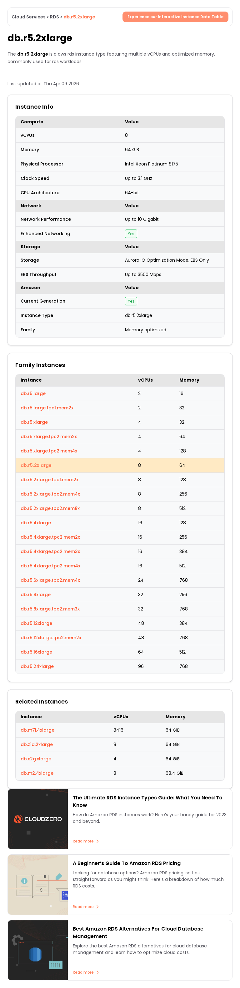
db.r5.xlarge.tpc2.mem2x (49, 436)
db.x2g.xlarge (36, 759)
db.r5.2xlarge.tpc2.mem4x (50, 494)
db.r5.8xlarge (36, 594)
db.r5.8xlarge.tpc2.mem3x (50, 609)
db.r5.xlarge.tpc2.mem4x (49, 451)
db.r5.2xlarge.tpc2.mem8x (50, 508)
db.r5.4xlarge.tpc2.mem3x (50, 551)
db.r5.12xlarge (36, 623)
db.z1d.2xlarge (37, 744)
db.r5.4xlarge (36, 523)
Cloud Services (29, 17)
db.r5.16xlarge (36, 652)
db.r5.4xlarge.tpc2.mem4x (50, 566)
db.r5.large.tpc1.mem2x (47, 408)
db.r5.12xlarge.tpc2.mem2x (51, 638)
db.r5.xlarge (34, 422)
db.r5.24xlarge (37, 666)
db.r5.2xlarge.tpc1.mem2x (49, 480)
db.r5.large (33, 393)
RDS (54, 17)
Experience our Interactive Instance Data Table (175, 16)
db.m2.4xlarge (37, 773)
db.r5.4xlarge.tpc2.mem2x (50, 537)
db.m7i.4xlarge (37, 730)
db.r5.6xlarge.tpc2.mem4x (50, 580)
